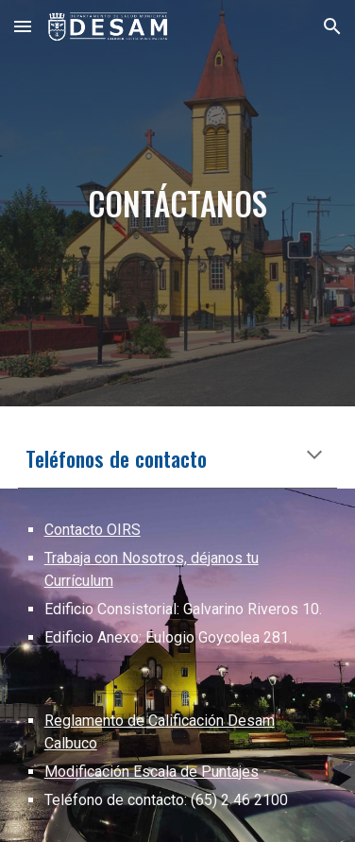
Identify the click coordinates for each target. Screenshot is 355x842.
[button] (22, 26)
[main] (178, 203)
